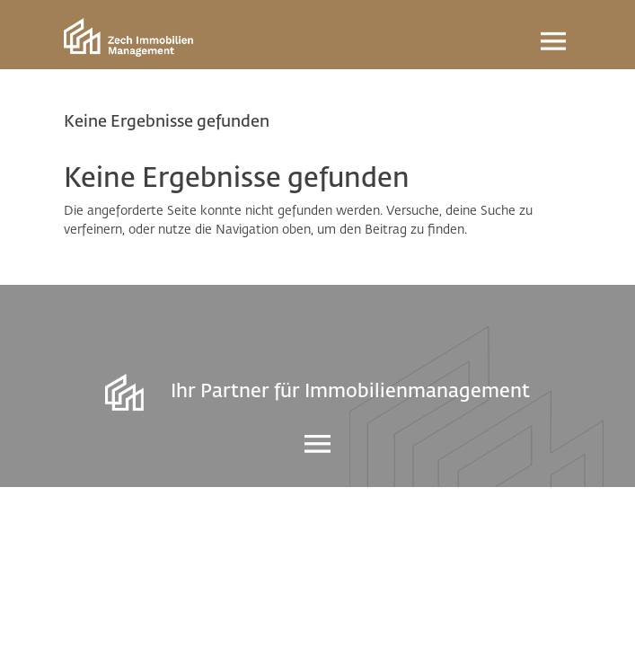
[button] (32, 614)
